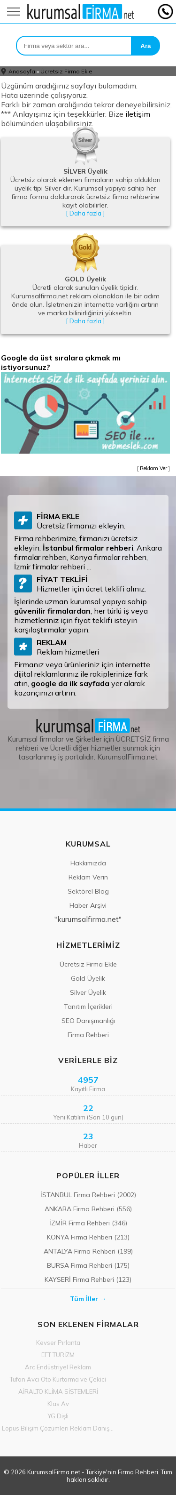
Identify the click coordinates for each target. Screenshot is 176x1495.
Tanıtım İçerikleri (88, 1006)
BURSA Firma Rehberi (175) (88, 1265)
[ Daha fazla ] (85, 213)
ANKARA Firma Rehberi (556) (88, 1209)
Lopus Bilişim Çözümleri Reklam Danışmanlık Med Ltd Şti (58, 1428)
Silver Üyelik (88, 992)
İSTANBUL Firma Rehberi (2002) (88, 1195)
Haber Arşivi (88, 905)
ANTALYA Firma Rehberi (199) (88, 1251)
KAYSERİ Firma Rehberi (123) (88, 1279)
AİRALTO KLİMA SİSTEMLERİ (58, 1391)
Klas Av (58, 1403)
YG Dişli (58, 1416)
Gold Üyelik (88, 978)
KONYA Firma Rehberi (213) (88, 1237)
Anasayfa (21, 71)
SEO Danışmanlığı (88, 1020)
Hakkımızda (88, 863)
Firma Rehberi (88, 1035)
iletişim (137, 114)
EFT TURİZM (58, 1355)
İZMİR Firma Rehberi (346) (88, 1223)
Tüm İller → (88, 1299)
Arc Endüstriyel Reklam (58, 1367)
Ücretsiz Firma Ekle (66, 71)
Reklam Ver (153, 468)
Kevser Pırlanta (58, 1342)
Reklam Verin (88, 877)
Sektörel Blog (88, 891)
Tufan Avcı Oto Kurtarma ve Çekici (58, 1379)
